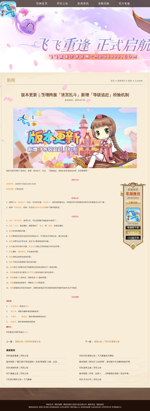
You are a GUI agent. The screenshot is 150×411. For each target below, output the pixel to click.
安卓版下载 (133, 232)
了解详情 (133, 202)
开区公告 (62, 3)
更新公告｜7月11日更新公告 (107, 341)
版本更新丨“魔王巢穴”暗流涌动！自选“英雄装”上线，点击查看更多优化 (32, 362)
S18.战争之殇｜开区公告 (90, 368)
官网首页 (42, 3)
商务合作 (49, 404)
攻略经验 (104, 3)
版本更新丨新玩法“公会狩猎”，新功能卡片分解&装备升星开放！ (105, 362)
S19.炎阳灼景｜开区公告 (17, 368)
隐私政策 (100, 404)
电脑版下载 (133, 228)
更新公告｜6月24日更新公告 (28, 341)
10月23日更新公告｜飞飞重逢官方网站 (96, 356)
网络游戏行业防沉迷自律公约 (75, 404)
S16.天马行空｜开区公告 (90, 379)
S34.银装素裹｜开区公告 (17, 356)
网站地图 (58, 404)
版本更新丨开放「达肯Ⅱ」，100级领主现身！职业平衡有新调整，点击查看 (105, 373)
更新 (130, 81)
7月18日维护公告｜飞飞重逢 (19, 379)
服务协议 (91, 404)
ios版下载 (133, 238)
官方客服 (124, 3)
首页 (113, 81)
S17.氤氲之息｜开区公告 (17, 373)
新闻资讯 (83, 3)
